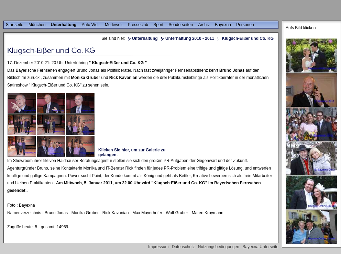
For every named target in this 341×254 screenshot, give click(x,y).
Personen (245, 24)
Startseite (14, 24)
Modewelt (113, 24)
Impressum (158, 246)
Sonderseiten (180, 24)
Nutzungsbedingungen (218, 246)
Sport (158, 24)
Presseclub (138, 24)
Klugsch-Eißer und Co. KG (248, 38)
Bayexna (223, 24)
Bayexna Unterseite (260, 246)
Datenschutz (183, 246)
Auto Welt (91, 24)
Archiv (203, 24)
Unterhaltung (64, 24)
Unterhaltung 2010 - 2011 (189, 38)
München (37, 24)
